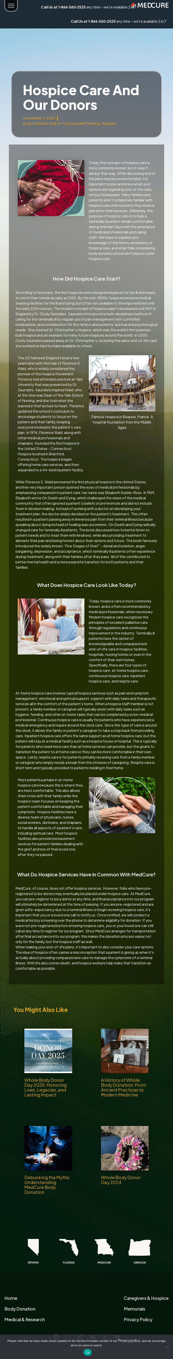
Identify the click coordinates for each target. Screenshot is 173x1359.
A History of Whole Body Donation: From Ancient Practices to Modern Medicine (123, 1087)
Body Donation (35, 123)
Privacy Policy (138, 1319)
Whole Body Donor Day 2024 (121, 1179)
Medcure (108, 123)
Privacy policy (129, 1340)
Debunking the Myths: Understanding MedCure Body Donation (47, 1184)
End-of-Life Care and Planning (74, 123)
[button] (11, 6)
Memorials (134, 1308)
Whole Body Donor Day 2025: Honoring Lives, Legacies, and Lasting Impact (45, 1087)
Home (10, 1298)
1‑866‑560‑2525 (102, 21)
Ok (87, 1352)
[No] (167, 1347)
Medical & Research (24, 1319)
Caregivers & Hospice (146, 1298)
